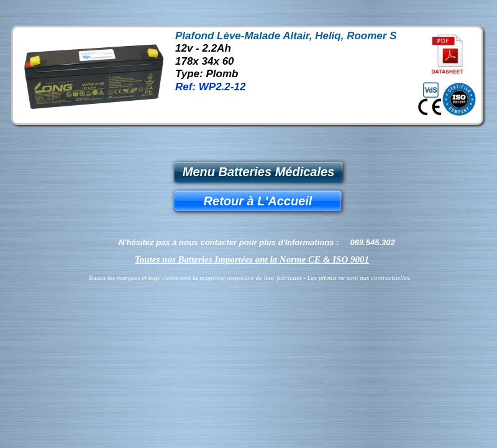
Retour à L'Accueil (258, 201)
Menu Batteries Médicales (259, 172)
